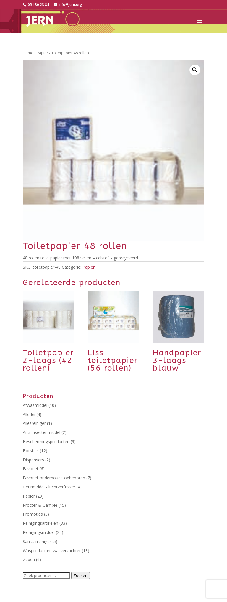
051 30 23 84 (38, 4)
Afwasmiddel (35, 405)
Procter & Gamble (40, 505)
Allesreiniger (34, 423)
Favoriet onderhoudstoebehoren (54, 478)
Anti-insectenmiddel (41, 432)
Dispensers (33, 460)
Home (28, 52)
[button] (194, 70)
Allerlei (29, 414)
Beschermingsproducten (46, 441)
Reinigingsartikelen (40, 523)
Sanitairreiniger (37, 541)
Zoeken (80, 575)
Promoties (33, 514)
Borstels (31, 450)
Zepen (29, 559)
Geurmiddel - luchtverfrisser (49, 487)
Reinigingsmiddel (39, 532)
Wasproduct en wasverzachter (52, 550)
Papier (42, 52)
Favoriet (30, 468)
